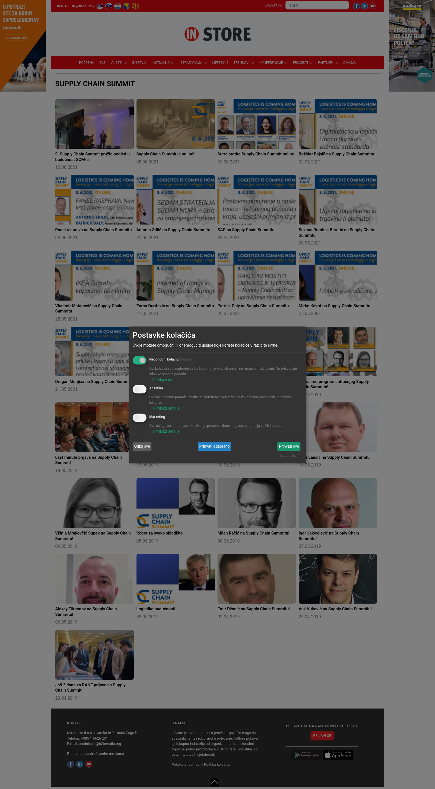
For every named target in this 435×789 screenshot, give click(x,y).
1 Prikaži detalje (164, 379)
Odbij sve (142, 446)
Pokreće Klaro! (290, 456)
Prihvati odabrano (214, 446)
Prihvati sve (289, 446)
